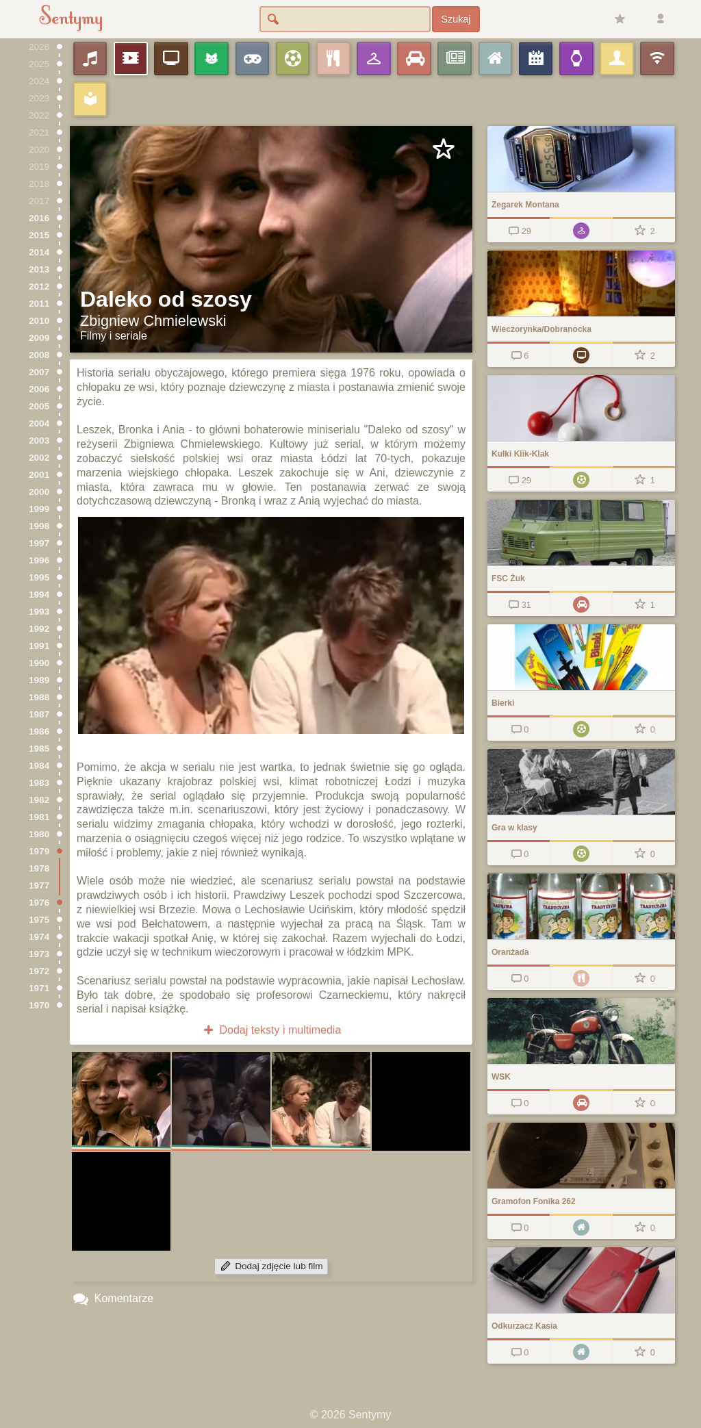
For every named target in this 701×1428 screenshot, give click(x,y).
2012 (39, 286)
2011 (39, 303)
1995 (39, 577)
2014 (39, 252)
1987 (39, 714)
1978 (39, 868)
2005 (39, 406)
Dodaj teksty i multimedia (271, 1030)
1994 (39, 594)
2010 (39, 321)
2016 (39, 218)
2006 (39, 389)
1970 (39, 1005)
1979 (39, 851)
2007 (39, 372)
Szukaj (455, 19)
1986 (39, 731)
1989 (39, 680)
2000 (39, 492)
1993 (39, 612)
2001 (39, 475)
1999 (39, 509)
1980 (39, 834)
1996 (39, 560)
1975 (39, 920)
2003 (39, 440)
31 (518, 604)
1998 (39, 526)
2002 (39, 457)
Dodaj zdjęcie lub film (270, 1266)
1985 (39, 748)
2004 (39, 423)
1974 (39, 937)
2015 (39, 235)
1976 (39, 902)
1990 (39, 663)
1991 (39, 646)
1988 (39, 697)
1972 (39, 971)
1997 (39, 543)
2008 (39, 355)
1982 (39, 800)
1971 (39, 988)
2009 (39, 338)
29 (518, 231)
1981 (39, 817)
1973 (39, 954)
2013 (39, 269)
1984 (39, 766)
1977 (39, 885)
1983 (39, 783)
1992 (39, 629)
